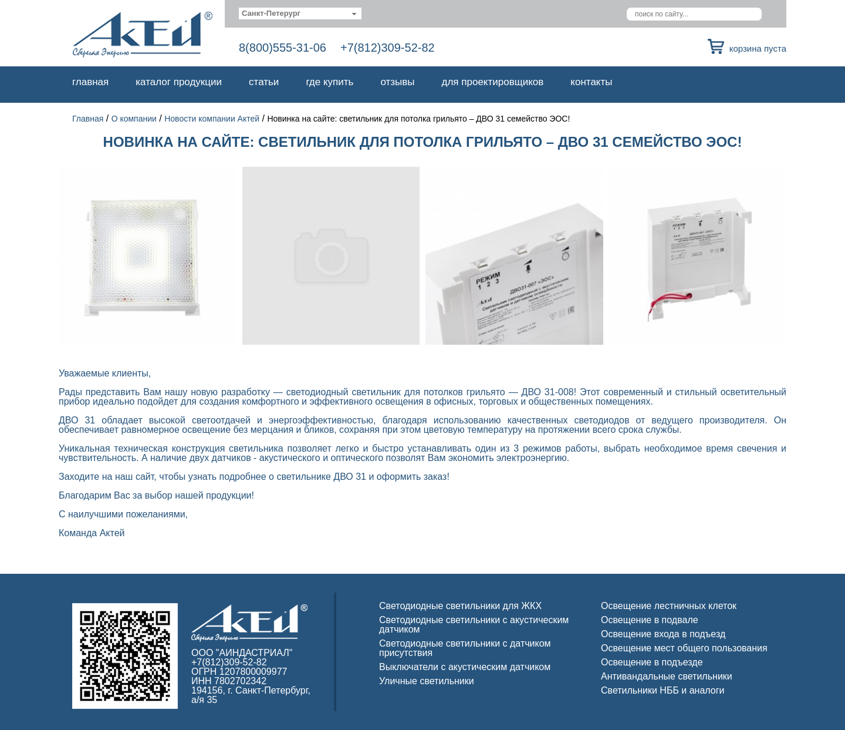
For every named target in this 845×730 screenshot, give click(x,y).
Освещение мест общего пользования (684, 648)
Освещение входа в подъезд (663, 634)
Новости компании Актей (211, 118)
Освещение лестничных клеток (668, 606)
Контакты (591, 82)
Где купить (329, 82)
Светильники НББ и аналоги (663, 690)
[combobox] (300, 13)
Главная (90, 82)
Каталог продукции (179, 82)
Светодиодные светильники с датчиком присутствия (465, 648)
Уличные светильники (426, 681)
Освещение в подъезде (652, 662)
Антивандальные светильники (666, 676)
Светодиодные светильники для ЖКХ (460, 606)
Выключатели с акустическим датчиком (464, 667)
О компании (134, 118)
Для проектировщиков (493, 82)
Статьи (264, 82)
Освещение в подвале (649, 620)
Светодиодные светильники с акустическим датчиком (474, 624)
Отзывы (397, 82)
